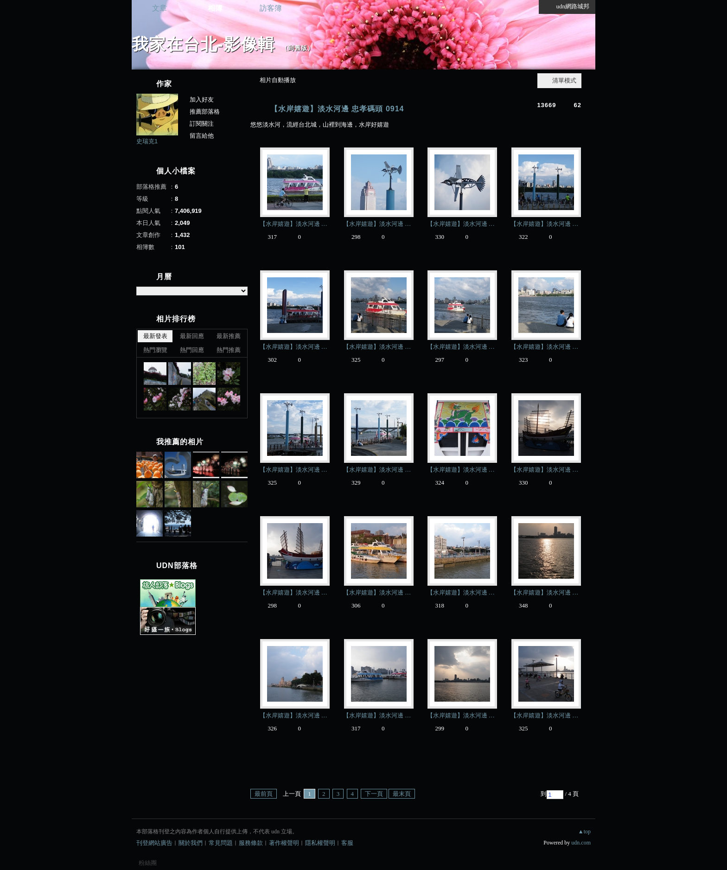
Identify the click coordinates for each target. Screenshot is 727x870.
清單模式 (564, 80)
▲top (584, 831)
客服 (347, 842)
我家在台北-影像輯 (203, 44)
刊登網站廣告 (154, 842)
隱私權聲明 (320, 842)
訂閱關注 (202, 123)
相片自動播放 (278, 80)
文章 (159, 8)
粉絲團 (148, 862)
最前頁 (264, 793)
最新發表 (155, 336)
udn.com (581, 842)
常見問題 (221, 842)
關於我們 (191, 842)
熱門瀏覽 (155, 349)
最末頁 (402, 793)
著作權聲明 (284, 842)
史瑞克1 (147, 141)
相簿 (215, 8)
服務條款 (251, 842)
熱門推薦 (229, 349)
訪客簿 (271, 8)
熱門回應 (192, 349)
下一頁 (374, 793)
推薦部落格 (205, 111)
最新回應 (192, 336)
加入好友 (202, 99)
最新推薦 (229, 336)
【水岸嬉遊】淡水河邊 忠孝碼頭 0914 (337, 109)
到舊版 (297, 48)
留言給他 (202, 135)
